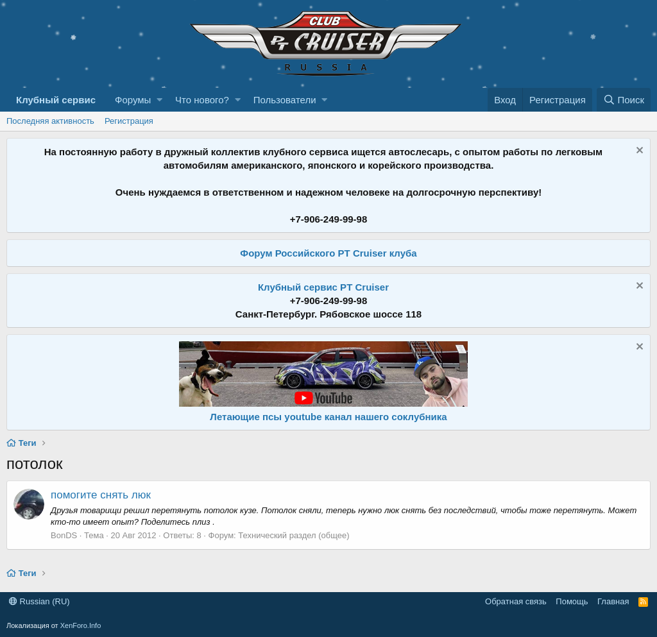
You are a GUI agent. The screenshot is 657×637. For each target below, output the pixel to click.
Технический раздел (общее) (293, 535)
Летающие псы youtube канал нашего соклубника (328, 416)
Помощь (572, 601)
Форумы (133, 99)
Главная (613, 601)
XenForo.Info (80, 625)
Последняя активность (50, 121)
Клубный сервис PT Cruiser (323, 287)
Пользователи (284, 99)
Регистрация (129, 121)
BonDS (64, 535)
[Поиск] (624, 100)
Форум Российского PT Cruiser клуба (328, 253)
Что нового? (202, 99)
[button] (159, 100)
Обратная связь (516, 601)
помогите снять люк (101, 495)
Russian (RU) (39, 601)
